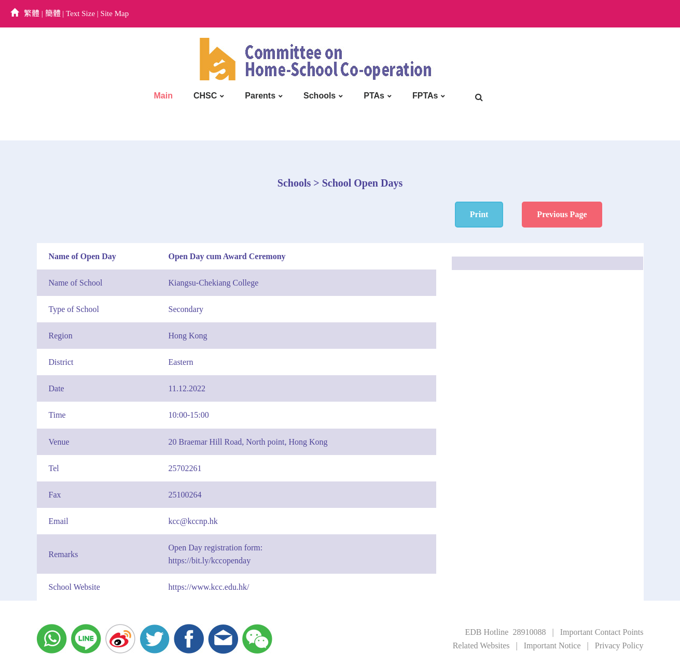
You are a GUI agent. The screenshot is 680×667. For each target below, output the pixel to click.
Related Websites (481, 645)
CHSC (205, 95)
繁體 (31, 13)
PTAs (374, 95)
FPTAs (425, 95)
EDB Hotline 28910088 (505, 632)
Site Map (115, 13)
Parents (260, 95)
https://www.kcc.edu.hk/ (209, 587)
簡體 (53, 13)
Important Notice (552, 645)
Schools (319, 95)
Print (479, 214)
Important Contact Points (602, 632)
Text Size (80, 13)
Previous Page (562, 214)
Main (163, 95)
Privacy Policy (619, 645)
